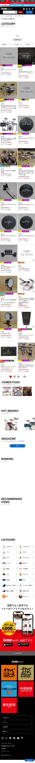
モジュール (21, 106)
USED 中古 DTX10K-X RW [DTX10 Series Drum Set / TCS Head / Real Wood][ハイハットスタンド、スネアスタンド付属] (26, 175)
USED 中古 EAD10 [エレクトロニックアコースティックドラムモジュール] (26, 75)
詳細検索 (20, 13)
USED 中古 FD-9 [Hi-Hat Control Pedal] (8, 207)
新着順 (4, 46)
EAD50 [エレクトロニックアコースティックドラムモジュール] (8, 369)
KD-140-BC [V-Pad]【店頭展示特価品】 (8, 302)
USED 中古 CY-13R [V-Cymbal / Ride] (26, 238)
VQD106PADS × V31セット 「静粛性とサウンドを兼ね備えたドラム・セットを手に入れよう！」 (8, 142)
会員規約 (3, 751)
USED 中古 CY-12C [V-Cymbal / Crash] (8, 238)
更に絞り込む (17, 42)
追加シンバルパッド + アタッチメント (8, 72)
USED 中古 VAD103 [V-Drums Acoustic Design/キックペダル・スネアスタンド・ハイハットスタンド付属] (8, 109)
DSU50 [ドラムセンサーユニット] (26, 337)
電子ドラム (21, 269)
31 (24, 378)
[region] (17, 427)
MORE (17, 448)
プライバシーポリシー (6, 746)
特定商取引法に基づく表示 (7, 749)
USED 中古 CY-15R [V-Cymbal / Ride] (26, 141)
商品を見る (28, 760)
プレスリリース (5, 754)
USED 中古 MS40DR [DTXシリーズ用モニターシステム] (8, 269)
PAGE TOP (18, 656)
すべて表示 (16, 46)
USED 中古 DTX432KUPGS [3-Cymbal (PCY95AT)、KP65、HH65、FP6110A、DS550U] (26, 369)
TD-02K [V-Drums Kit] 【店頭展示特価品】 (8, 173)
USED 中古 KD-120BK (5, 335)
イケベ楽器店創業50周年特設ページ (17, 3)
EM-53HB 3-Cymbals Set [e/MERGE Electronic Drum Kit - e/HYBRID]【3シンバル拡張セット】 (26, 302)
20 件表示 (27, 46)
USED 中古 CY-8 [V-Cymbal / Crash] (26, 207)
